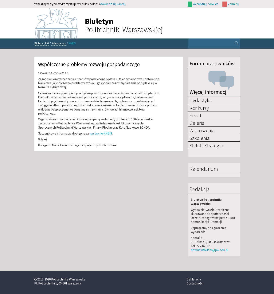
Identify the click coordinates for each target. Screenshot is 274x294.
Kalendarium (58, 43)
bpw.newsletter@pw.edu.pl (210, 250)
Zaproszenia (202, 130)
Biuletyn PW (41, 43)
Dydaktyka (201, 100)
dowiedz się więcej (112, 4)
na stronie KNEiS (100, 133)
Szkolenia (199, 138)
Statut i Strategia (206, 145)
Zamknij (233, 4)
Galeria (197, 123)
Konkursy (199, 108)
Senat (195, 115)
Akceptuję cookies (205, 4)
